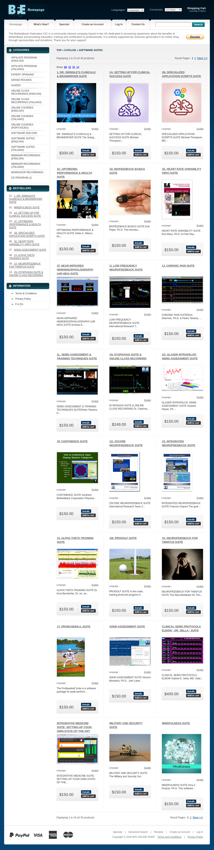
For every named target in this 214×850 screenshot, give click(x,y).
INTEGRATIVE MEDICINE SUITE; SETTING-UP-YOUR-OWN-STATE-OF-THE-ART (74, 727)
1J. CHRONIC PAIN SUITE (178, 265)
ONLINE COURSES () (22, 109)
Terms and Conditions (169, 837)
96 (73, 67)
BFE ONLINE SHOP (143, 837)
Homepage (15, 24)
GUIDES (16, 85)
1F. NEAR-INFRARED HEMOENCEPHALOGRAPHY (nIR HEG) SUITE (75, 269)
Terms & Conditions (26, 293)
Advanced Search (138, 832)
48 (69, 67)
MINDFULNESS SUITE (176, 723)
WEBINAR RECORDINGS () (25, 157)
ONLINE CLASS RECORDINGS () (26, 92)
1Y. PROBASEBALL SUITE (73, 626)
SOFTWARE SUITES (91, 50)
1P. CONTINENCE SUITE (72, 441)
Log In (119, 24)
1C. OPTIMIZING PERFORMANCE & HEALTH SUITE (74, 172)
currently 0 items (196, 9)
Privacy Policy (23, 298)
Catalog (70, 50)
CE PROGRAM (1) (21, 177)
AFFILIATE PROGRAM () (24, 59)
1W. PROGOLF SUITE (123, 538)
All (77, 67)
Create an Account (93, 24)
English (95, 129)
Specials (64, 24)
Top (58, 50)
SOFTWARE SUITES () (23, 140)
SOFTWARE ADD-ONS (24, 133)
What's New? (41, 24)
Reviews (158, 832)
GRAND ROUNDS (21, 80)
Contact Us (138, 24)
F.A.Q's (19, 304)
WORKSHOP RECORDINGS (27, 172)
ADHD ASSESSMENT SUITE (127, 626)
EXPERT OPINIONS (22, 74)
